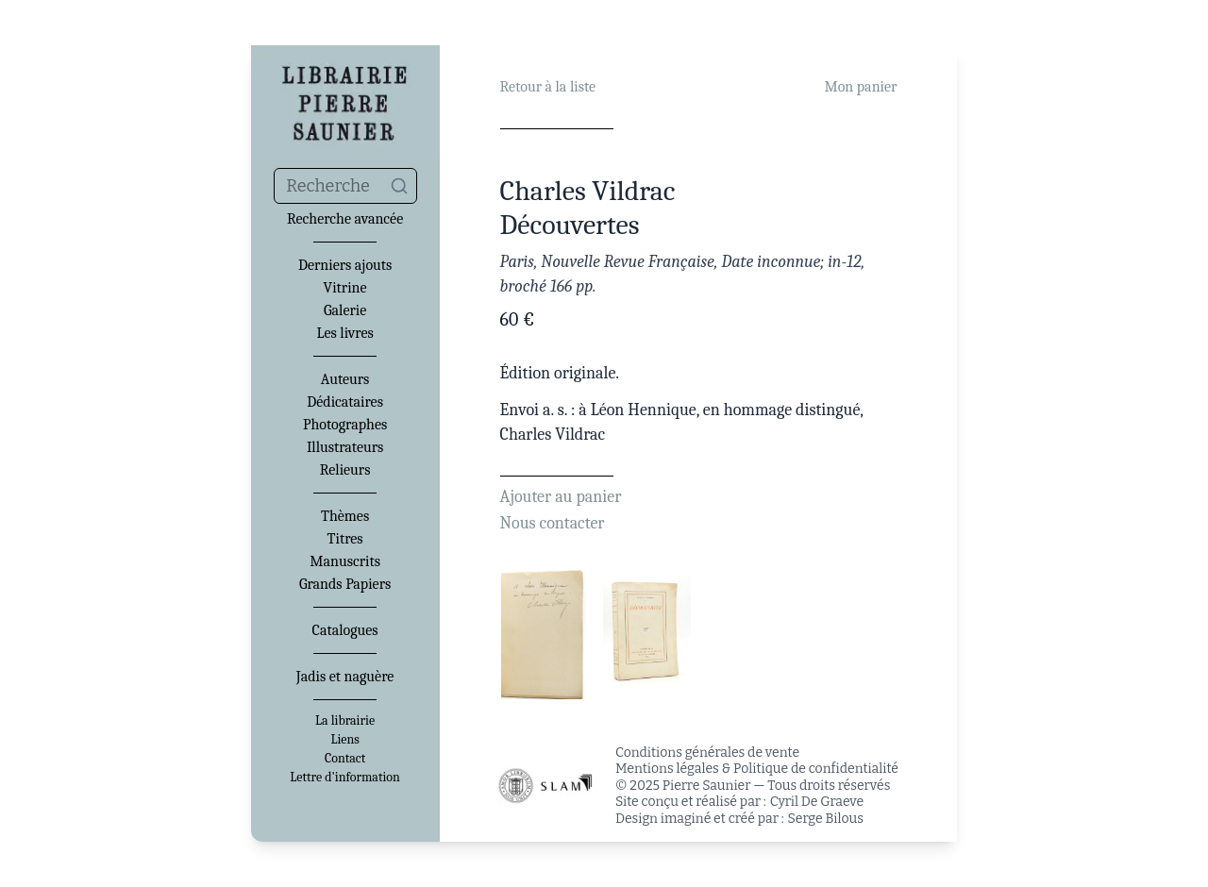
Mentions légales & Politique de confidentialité (756, 769)
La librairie (345, 721)
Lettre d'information (345, 777)
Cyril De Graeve (817, 802)
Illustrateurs (345, 447)
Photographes (345, 424)
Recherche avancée (345, 218)
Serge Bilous (826, 819)
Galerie (345, 310)
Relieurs (345, 469)
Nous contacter (552, 523)
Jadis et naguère (345, 676)
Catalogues (345, 630)
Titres (345, 538)
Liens (344, 739)
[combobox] (345, 186)
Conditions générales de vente (707, 753)
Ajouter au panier (561, 497)
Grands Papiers (345, 584)
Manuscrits (345, 561)
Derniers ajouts (345, 265)
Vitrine (345, 287)
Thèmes (345, 516)
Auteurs (345, 379)
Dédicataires (345, 402)
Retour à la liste (548, 86)
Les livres (344, 333)
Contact (345, 758)
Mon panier (860, 86)
